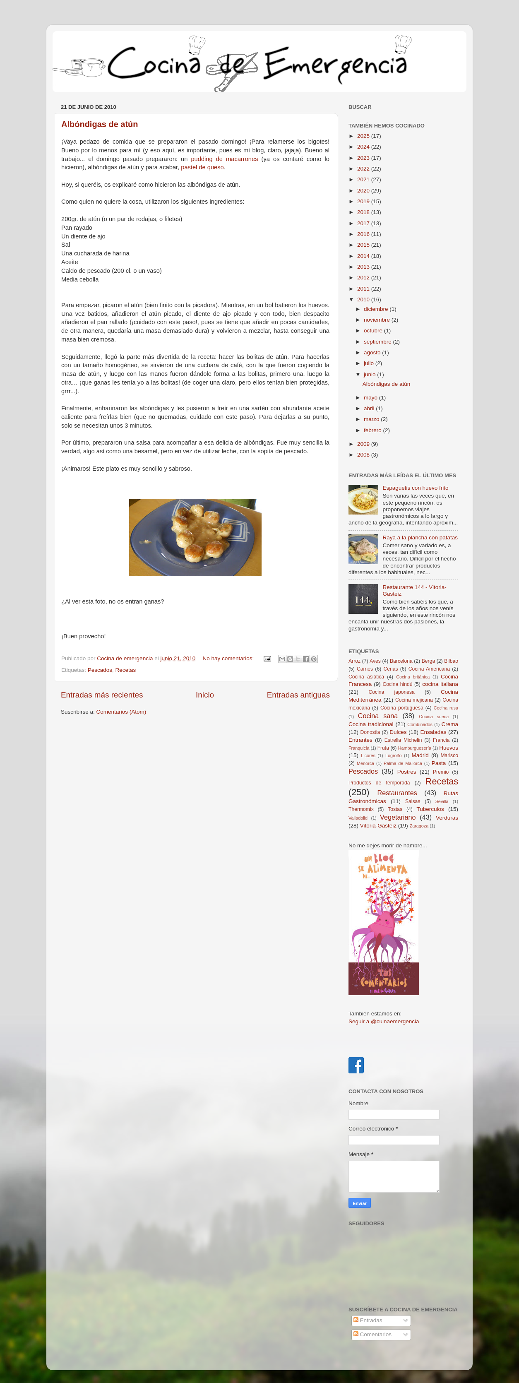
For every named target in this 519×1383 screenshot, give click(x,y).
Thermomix (361, 809)
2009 (364, 444)
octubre (374, 330)
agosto (373, 352)
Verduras (447, 818)
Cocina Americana (429, 669)
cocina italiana (440, 684)
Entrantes (360, 740)
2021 (364, 179)
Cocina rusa (446, 707)
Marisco (450, 755)
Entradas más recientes (102, 694)
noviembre (378, 320)
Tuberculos (430, 809)
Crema (450, 724)
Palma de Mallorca (403, 763)
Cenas (390, 669)
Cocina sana (378, 715)
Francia (441, 740)
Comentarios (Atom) (121, 712)
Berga (428, 661)
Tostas (395, 809)
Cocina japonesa (392, 692)
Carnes (365, 669)
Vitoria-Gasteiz (378, 826)
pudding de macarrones (226, 159)
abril (370, 408)
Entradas (367, 1320)
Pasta (439, 763)
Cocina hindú (398, 684)
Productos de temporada (379, 783)
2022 (364, 169)
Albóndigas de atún (99, 124)
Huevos (448, 748)
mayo (371, 397)
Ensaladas (433, 732)
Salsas (412, 801)
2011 (364, 289)
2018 (364, 212)
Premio (441, 772)
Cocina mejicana (414, 700)
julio (369, 363)
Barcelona (401, 661)
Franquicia (358, 748)
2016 (364, 234)
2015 (364, 245)
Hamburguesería (414, 748)
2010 (364, 299)
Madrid (419, 755)
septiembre (378, 342)
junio (370, 374)
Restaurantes (397, 792)
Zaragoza (419, 825)
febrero (373, 430)
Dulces (397, 732)
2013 (364, 267)
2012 (364, 277)
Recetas (125, 670)
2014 (364, 256)
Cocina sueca (434, 716)
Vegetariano (398, 817)
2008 (364, 455)
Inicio (205, 694)
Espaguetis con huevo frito (415, 488)
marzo (372, 419)
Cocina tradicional (370, 724)
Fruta (383, 748)
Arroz (354, 661)
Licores (368, 755)
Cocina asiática (366, 677)
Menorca (365, 763)
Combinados (419, 724)
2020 (364, 191)
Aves (375, 661)
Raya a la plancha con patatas (420, 537)
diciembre (376, 309)
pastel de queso (202, 167)
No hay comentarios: (229, 658)
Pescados (100, 670)
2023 (364, 158)
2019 (364, 201)
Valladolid (358, 817)
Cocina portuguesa (401, 708)
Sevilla (442, 801)
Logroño (393, 755)
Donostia (370, 732)
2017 (364, 223)
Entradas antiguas (298, 694)
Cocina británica (413, 676)
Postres (406, 772)
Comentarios (372, 1334)
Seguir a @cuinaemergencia (383, 1021)
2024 (364, 147)
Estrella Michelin (403, 740)
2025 (364, 136)
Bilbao (451, 661)
